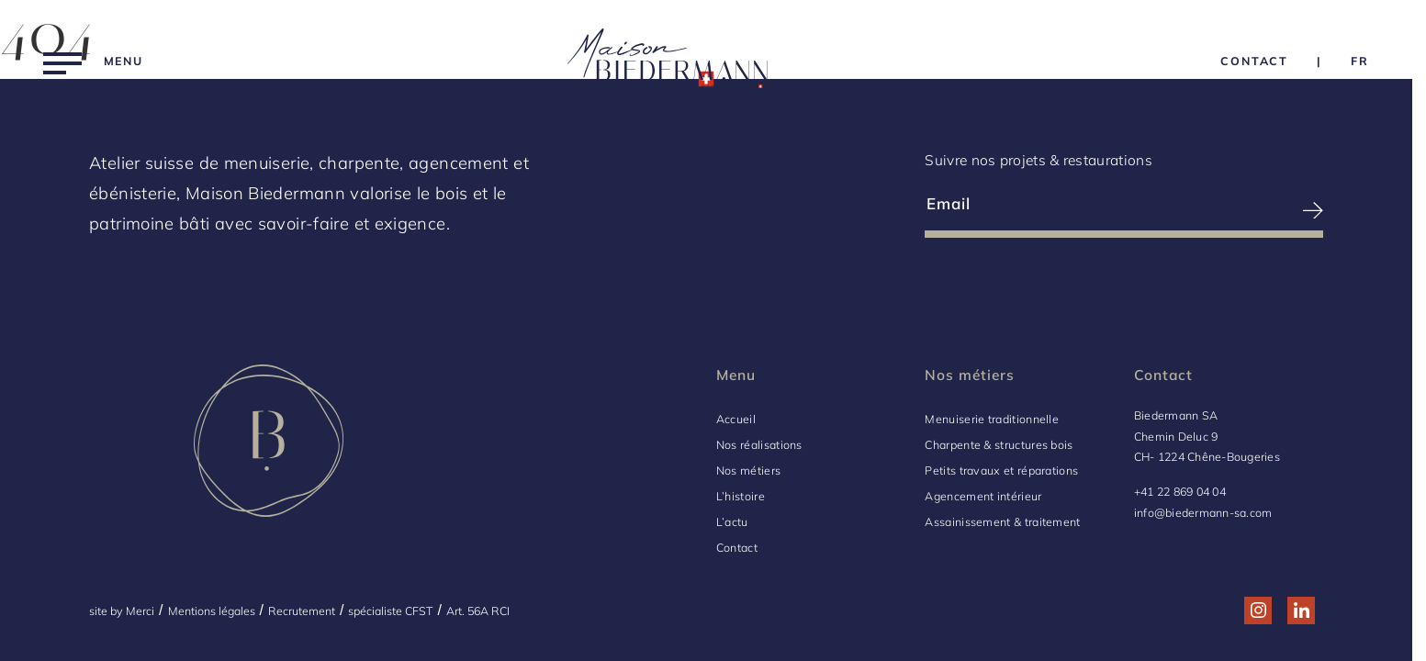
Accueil (736, 419)
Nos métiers (748, 470)
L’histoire (740, 496)
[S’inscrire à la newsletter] (1224, 210)
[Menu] (93, 61)
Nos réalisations (759, 445)
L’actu (732, 522)
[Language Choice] (1360, 61)
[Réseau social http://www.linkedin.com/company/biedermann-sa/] (1301, 610)
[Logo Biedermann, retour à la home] (667, 61)
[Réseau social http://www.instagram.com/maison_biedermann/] (1258, 610)
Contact (737, 548)
